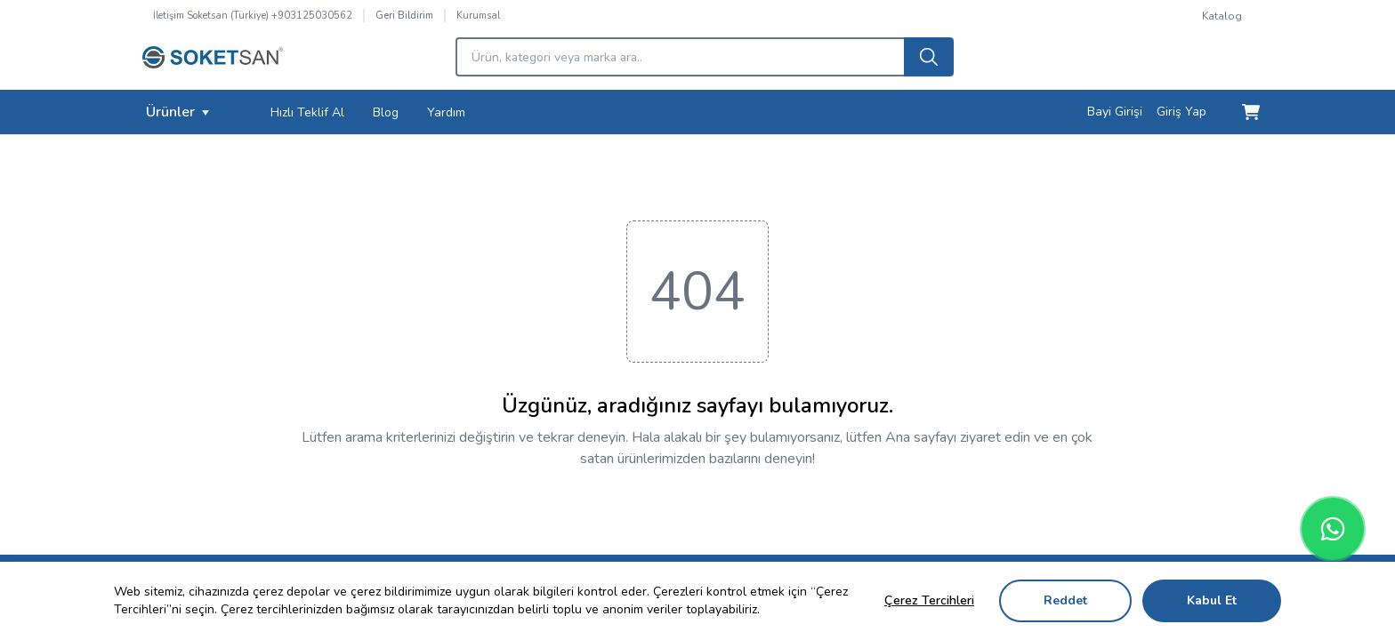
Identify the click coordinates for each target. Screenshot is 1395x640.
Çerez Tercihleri (929, 600)
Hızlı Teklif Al (307, 112)
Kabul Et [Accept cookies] (1212, 600)
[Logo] (212, 62)
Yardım (446, 112)
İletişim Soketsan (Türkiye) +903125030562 (252, 15)
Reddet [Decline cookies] (1065, 600)
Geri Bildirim (404, 15)
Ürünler (177, 112)
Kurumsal (478, 15)
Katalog (1222, 16)
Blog (386, 112)
